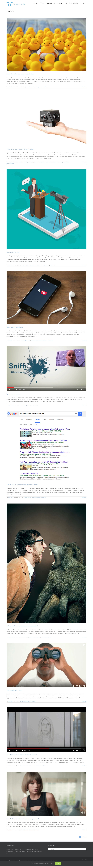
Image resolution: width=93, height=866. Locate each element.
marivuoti (10, 87)
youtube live (40, 87)
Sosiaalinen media (30, 87)
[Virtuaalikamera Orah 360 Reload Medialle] (46, 119)
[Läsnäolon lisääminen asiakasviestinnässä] (46, 44)
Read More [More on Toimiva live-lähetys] (84, 265)
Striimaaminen (37, 162)
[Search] (49, 849)
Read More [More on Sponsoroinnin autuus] (84, 405)
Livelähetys (24, 87)
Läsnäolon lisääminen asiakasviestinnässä (20, 74)
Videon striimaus (43, 162)
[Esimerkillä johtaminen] (46, 665)
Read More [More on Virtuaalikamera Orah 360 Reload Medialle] (84, 162)
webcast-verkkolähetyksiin (30, 849)
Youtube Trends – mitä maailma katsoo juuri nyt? (23, 819)
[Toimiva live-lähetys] (46, 209)
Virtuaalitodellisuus (58, 162)
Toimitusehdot (53, 860)
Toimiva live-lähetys (13, 252)
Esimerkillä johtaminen (14, 690)
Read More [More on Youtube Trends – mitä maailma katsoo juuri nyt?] (84, 829)
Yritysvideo (37, 497)
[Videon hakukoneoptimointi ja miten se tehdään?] (46, 446)
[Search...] (67, 849)
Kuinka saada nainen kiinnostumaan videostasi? (22, 626)
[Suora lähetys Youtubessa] (46, 297)
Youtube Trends (29, 829)
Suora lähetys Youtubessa (15, 327)
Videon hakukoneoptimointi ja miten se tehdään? (23, 484)
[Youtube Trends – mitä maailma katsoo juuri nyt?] (46, 794)
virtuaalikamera (50, 162)
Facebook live (30, 162)
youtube (36, 87)
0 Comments (47, 87)
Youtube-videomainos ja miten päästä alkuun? (22, 755)
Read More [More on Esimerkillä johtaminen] (84, 701)
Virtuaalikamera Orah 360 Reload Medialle (20, 149)
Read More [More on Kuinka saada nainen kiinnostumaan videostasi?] (84, 637)
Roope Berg (10, 405)
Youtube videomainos (24, 701)
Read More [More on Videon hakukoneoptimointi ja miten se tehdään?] (84, 497)
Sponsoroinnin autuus (14, 394)
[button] (84, 3)
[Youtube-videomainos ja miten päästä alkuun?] (46, 729)
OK (58, 863)
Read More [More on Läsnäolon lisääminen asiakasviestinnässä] (84, 87)
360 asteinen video (23, 162)
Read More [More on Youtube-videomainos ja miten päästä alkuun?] (84, 765)
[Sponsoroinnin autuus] (46, 368)
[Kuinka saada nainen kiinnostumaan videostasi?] (46, 563)
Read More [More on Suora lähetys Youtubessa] (84, 340)
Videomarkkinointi (27, 497)
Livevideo (28, 340)
